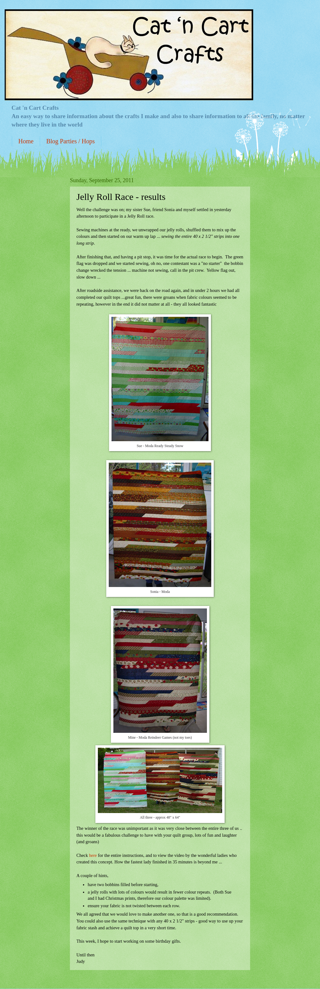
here (93, 855)
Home (26, 141)
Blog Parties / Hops (70, 141)
